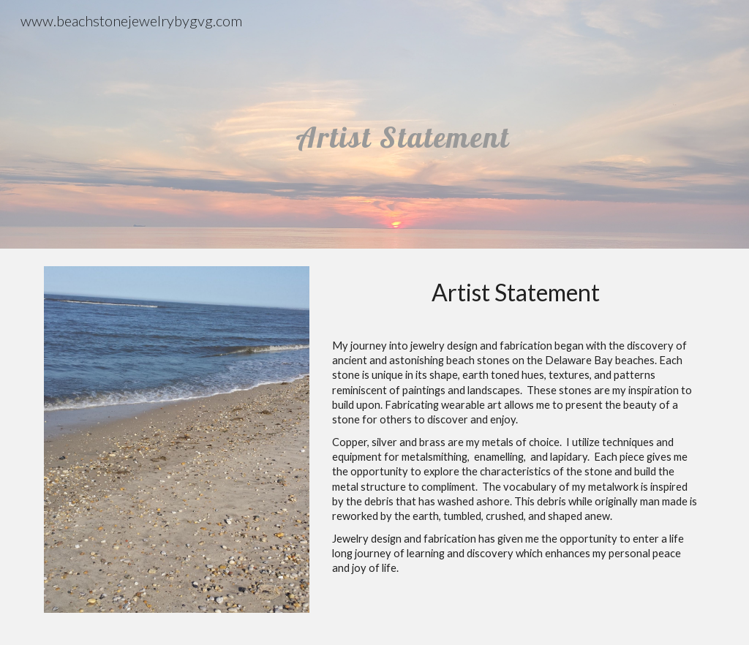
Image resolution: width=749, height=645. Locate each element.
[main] (403, 124)
